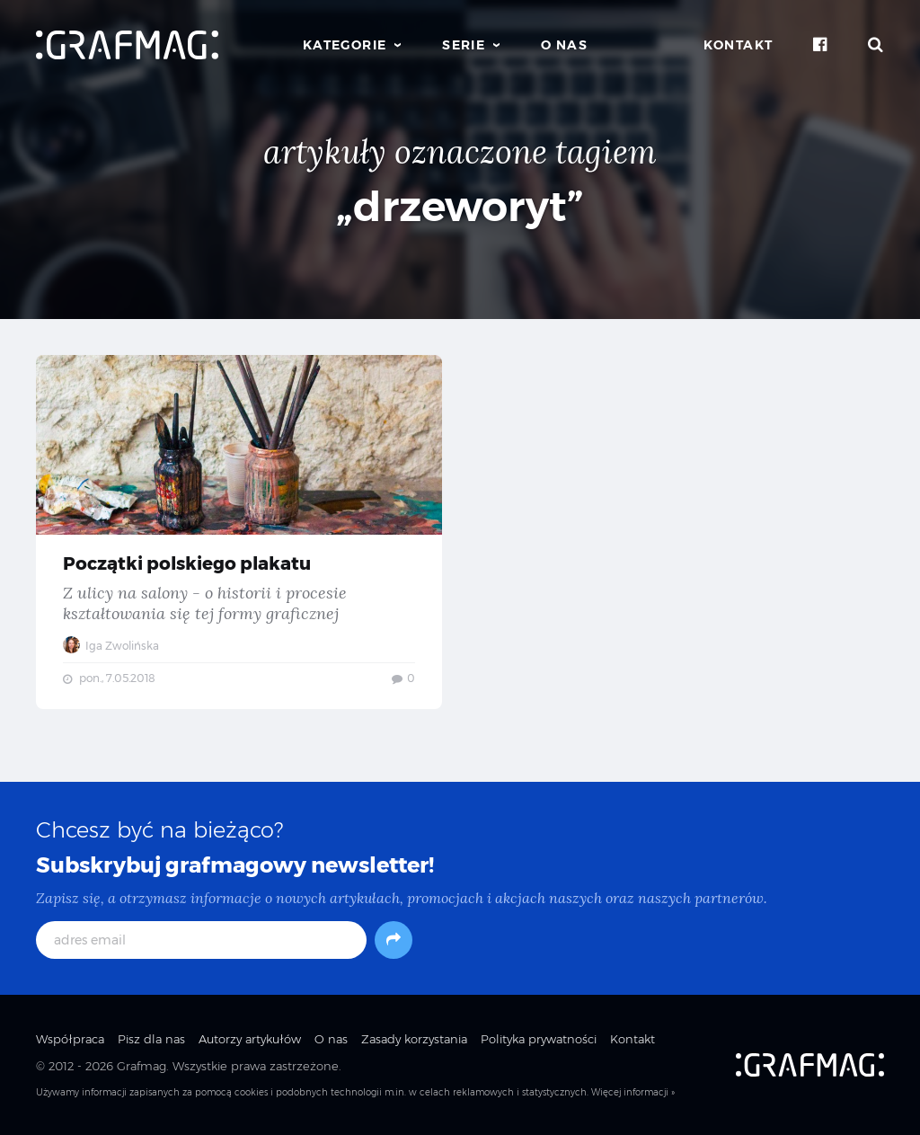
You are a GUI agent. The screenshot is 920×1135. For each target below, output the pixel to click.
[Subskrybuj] (393, 940)
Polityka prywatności (539, 1039)
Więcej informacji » (633, 1092)
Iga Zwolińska (111, 645)
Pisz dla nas (151, 1039)
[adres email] (201, 940)
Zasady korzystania (414, 1039)
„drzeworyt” (460, 206)
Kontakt (738, 45)
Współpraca (70, 1039)
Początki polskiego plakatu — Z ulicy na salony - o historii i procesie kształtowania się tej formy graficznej (239, 532)
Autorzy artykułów (250, 1039)
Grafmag (141, 1066)
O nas (564, 45)
